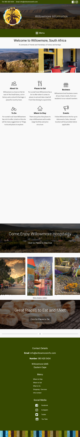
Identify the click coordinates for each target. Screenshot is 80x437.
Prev (2, 60)
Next (77, 60)
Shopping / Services (40, 389)
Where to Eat (37, 383)
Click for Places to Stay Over (40, 243)
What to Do (37, 386)
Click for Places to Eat (40, 319)
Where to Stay (38, 379)
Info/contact (37, 393)
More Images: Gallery (40, 298)
